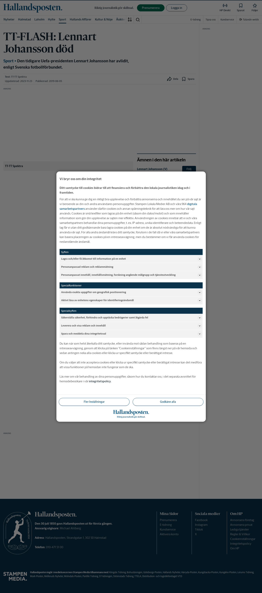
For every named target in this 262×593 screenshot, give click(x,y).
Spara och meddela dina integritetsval (131, 334)
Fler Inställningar (94, 401)
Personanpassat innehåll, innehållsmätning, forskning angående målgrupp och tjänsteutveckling (131, 275)
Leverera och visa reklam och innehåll (131, 326)
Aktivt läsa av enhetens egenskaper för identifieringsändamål (131, 300)
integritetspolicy (100, 381)
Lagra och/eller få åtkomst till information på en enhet (131, 259)
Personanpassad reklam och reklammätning (131, 267)
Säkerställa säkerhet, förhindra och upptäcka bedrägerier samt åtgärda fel (131, 318)
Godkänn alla (168, 401)
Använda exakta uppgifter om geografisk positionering (131, 292)
